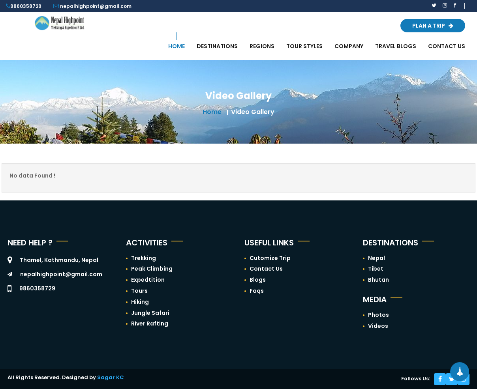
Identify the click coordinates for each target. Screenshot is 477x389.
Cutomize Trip (270, 258)
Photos (378, 315)
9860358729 (25, 6)
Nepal (376, 258)
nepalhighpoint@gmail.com (61, 274)
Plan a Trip (432, 26)
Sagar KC (110, 377)
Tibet (375, 269)
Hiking (140, 302)
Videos (378, 326)
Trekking (143, 258)
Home (212, 112)
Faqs (257, 291)
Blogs (258, 280)
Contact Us (266, 269)
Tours (139, 291)
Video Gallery (252, 112)
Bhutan (378, 280)
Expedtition (148, 280)
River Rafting (149, 323)
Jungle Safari (150, 313)
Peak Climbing (152, 269)
